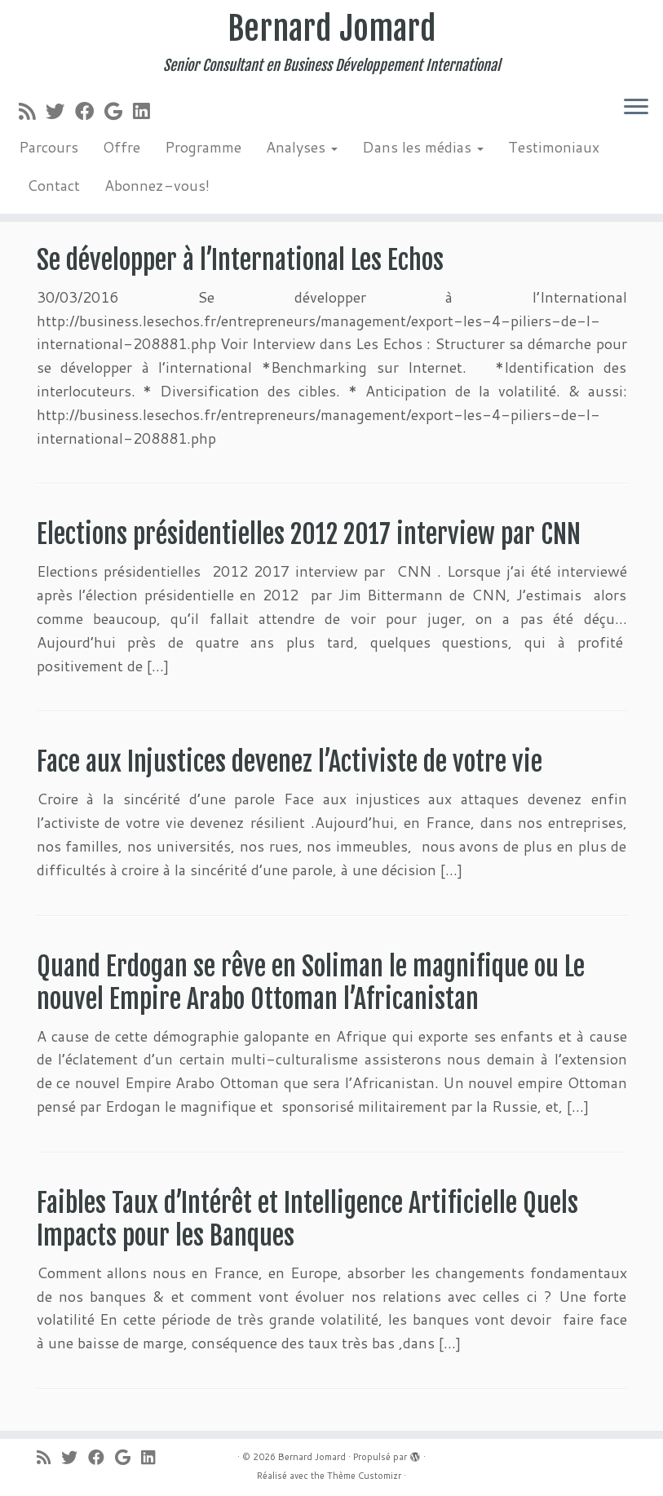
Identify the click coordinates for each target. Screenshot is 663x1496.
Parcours (48, 146)
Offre (121, 146)
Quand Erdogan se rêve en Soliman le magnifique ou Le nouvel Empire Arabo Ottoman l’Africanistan (311, 983)
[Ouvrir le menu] (636, 107)
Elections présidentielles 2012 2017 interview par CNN (309, 534)
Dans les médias (423, 146)
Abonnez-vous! (157, 185)
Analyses (302, 146)
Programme (203, 146)
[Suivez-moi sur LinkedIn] (146, 111)
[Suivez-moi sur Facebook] (89, 111)
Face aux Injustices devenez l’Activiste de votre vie (289, 762)
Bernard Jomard (332, 28)
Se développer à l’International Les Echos (240, 260)
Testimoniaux (553, 146)
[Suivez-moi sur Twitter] (60, 111)
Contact (53, 185)
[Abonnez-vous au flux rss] (32, 111)
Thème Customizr (364, 1475)
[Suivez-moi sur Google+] (118, 111)
